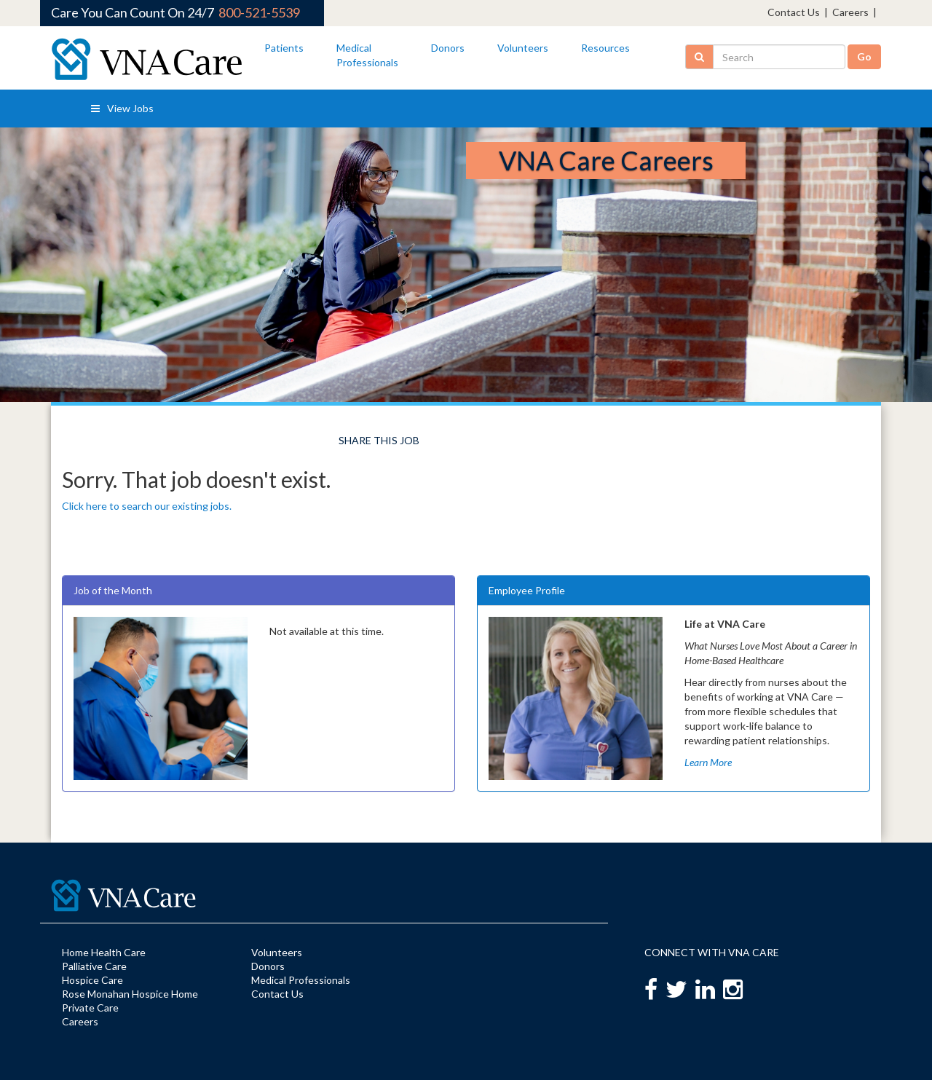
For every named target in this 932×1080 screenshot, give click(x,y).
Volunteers (522, 48)
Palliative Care (94, 966)
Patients (284, 48)
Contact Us (793, 12)
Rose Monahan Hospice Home (130, 994)
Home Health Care (104, 952)
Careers (850, 12)
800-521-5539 (259, 12)
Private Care (90, 1007)
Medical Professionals (300, 980)
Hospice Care (92, 980)
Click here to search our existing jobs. (147, 506)
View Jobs (122, 108)
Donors (448, 48)
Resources (605, 48)
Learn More (708, 762)
